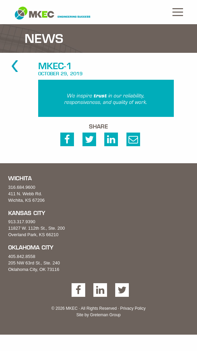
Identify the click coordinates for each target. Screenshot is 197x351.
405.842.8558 (21, 256)
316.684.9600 (21, 187)
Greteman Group (105, 314)
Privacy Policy (133, 308)
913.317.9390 (21, 221)
